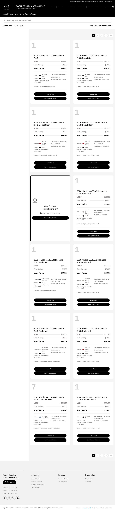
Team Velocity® (87, 508)
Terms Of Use (33, 508)
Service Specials (63, 482)
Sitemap (40, 508)
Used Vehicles (35, 479)
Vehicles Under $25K (37, 485)
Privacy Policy (25, 508)
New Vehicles (35, 487)
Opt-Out (61, 508)
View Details (50, 94)
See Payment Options (50, 98)
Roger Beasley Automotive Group (12, 508)
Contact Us (9, 482)
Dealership (90, 475)
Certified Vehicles (36, 482)
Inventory (35, 475)
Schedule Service (63, 479)
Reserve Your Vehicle (50, 218)
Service (61, 475)
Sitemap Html (47, 508)
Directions (88, 482)
